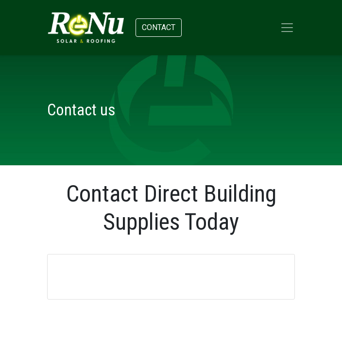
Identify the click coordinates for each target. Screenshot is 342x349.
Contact (158, 27)
